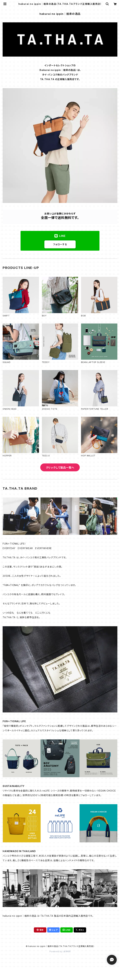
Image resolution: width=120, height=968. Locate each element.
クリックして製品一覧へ (60, 467)
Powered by (60, 951)
